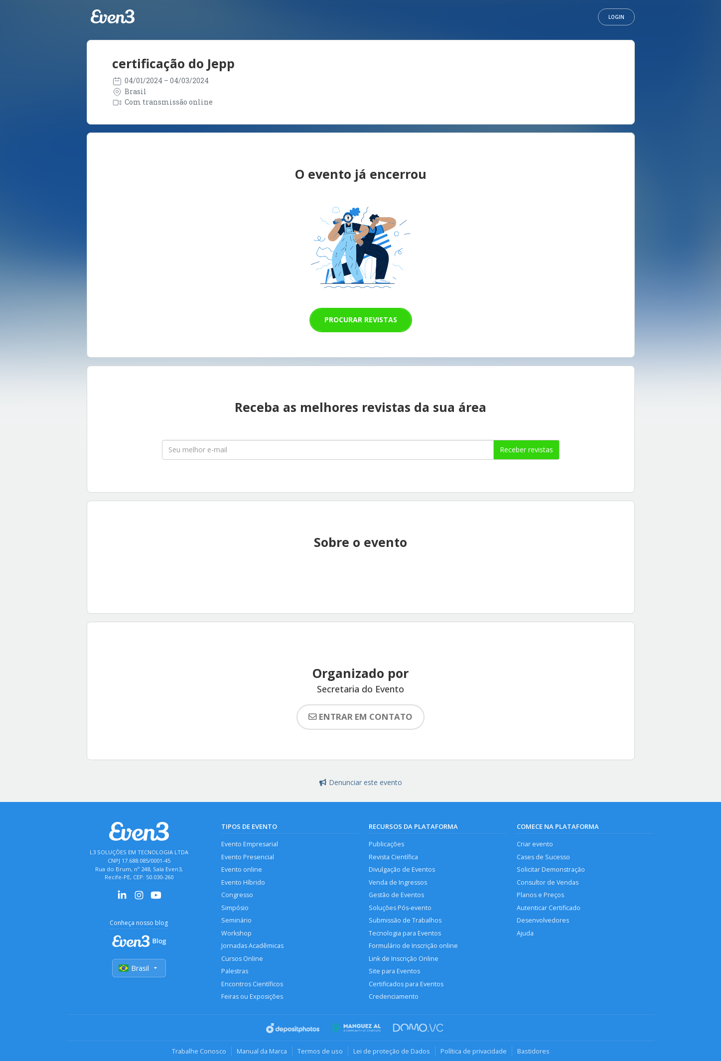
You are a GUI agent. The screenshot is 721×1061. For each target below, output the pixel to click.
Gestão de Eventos (396, 895)
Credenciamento (394, 996)
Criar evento (535, 844)
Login (616, 16)
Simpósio (235, 908)
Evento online (241, 869)
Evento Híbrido (243, 882)
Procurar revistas (360, 319)
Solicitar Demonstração (551, 869)
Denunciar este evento (360, 782)
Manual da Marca (262, 1051)
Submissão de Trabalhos (405, 920)
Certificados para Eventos (406, 984)
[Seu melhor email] (328, 450)
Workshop (236, 933)
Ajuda (525, 933)
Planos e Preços (540, 895)
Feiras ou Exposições (252, 996)
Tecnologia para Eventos (405, 933)
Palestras (234, 971)
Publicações (386, 844)
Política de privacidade (473, 1051)
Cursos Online (242, 958)
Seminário (236, 920)
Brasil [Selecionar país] (139, 968)
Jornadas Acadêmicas (252, 945)
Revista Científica (393, 857)
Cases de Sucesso (543, 857)
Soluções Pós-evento (400, 908)
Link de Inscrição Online (403, 958)
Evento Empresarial (249, 844)
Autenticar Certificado (548, 908)
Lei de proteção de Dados (391, 1051)
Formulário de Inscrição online (413, 945)
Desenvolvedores (543, 920)
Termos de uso (320, 1051)
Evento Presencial (247, 857)
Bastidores (533, 1051)
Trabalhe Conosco (199, 1051)
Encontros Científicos (252, 984)
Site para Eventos (394, 971)
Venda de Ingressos (398, 882)
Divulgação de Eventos (402, 869)
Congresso (237, 895)
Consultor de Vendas (547, 882)
